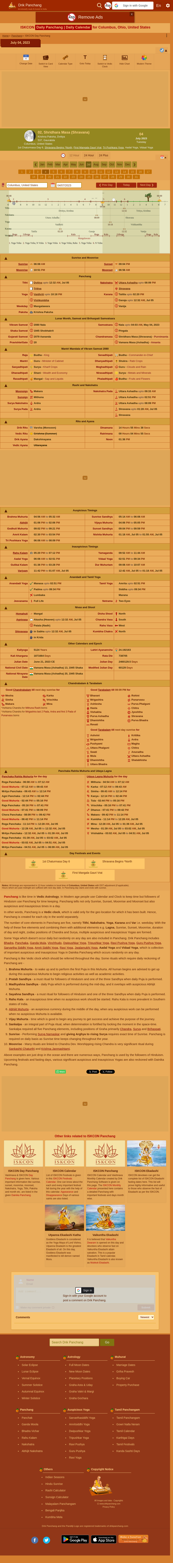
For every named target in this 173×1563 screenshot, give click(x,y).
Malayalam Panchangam (60, 1503)
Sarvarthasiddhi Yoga (82, 1417)
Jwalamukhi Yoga (86, 947)
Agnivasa (22, 619)
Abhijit (24, 522)
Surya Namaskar (49, 1034)
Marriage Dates (125, 1365)
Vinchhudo (55, 943)
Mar (57, 164)
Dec (127, 164)
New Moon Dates (79, 1371)
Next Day (146, 184)
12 (108, 171)
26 (96, 176)
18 (33, 176)
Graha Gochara (78, 1398)
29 (120, 176)
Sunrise (23, 264)
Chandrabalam (22, 689)
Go (107, 1342)
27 (104, 176)
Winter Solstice (31, 1398)
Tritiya (37, 288)
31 (136, 176)
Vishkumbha (41, 300)
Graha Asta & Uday (81, 1385)
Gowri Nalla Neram (128, 1424)
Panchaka (21, 943)
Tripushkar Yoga (98, 943)
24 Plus (103, 155)
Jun (81, 164)
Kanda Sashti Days (128, 1451)
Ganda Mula (38, 943)
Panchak (27, 1417)
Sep (104, 164)
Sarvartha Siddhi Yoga (18, 947)
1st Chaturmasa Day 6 (30, 147)
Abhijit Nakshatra (32, 1451)
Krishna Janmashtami (55, 1048)
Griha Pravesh (125, 1371)
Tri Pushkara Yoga (113, 147)
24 (81, 176)
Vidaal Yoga (146, 147)
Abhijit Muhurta (19, 1009)
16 (140, 171)
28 (112, 176)
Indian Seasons (55, 1477)
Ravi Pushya (77, 1444)
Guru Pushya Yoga (148, 943)
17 (148, 171)
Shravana (124, 288)
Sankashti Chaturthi (22, 1048)
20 (49, 176)
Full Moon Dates (79, 1365)
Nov (119, 164)
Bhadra (8, 943)
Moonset (107, 269)
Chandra (126, 1029)
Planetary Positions (81, 1378)
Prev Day (105, 184)
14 (124, 171)
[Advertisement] (86, 99)
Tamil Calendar (125, 1431)
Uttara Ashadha (128, 282)
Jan (42, 164)
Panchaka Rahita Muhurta (17, 776)
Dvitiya (38, 282)
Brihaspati (154, 1029)
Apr (65, 164)
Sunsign (23, 397)
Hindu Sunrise (54, 1483)
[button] (132, 5)
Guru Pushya (77, 1451)
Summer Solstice (32, 1385)
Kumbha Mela (53, 1517)
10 (92, 171)
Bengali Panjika (55, 1510)
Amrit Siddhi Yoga (46, 947)
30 (128, 176)
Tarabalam (104, 689)
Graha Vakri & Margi (81, 1391)
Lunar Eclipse (30, 1371)
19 (41, 176)
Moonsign (22, 391)
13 (116, 171)
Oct (112, 164)
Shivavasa (21, 631)
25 (89, 176)
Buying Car (123, 1378)
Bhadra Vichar (30, 1431)
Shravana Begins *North (58, 147)
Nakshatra (106, 282)
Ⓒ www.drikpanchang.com (108, 1504)
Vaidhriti (39, 294)
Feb (50, 164)
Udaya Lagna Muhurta (100, 776)
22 (65, 176)
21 (57, 176)
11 (100, 171)
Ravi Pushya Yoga (123, 943)
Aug (96, 164)
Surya (137, 1029)
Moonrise (22, 269)
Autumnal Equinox (33, 1391)
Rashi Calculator (55, 1490)
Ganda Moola (30, 1424)
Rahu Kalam (20, 552)
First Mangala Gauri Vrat (87, 147)
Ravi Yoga (66, 947)
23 (73, 176)
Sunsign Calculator (57, 1497)
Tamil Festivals (125, 1444)
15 (132, 171)
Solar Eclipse (30, 1365)
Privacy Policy (109, 1507)
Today (126, 184)
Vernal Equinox (31, 1378)
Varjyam (23, 570)
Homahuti (22, 613)
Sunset (108, 264)
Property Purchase (127, 1385)
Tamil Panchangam (128, 1417)
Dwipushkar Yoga (74, 943)
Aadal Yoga (131, 147)
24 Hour (89, 155)
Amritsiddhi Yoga (79, 1424)
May (73, 164)
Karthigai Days (125, 1437)
